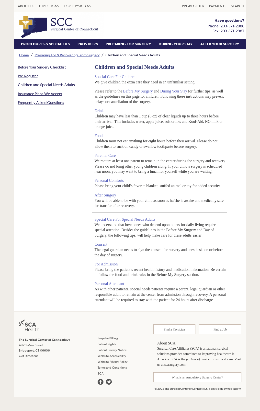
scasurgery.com (174, 379)
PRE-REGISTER (193, 6)
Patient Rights (107, 358)
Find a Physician (174, 344)
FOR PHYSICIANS (77, 6)
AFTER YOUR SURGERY (219, 44)
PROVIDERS (88, 44)
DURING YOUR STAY (176, 44)
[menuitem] (26, 6)
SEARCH (237, 6)
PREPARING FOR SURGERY (128, 44)
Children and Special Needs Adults (47, 85)
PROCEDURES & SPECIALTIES (45, 44)
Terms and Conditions (112, 382)
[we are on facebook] (100, 396)
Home (24, 55)
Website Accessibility (112, 370)
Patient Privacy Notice (112, 364)
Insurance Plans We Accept (40, 94)
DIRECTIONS (49, 6)
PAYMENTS (217, 6)
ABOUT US (26, 6)
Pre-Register (28, 76)
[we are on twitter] (109, 396)
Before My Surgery (139, 91)
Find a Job (220, 344)
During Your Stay (175, 91)
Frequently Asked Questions (41, 103)
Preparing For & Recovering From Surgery (67, 55)
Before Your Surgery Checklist (42, 67)
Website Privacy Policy (112, 376)
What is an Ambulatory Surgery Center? (197, 392)
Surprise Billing (108, 352)
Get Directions (28, 370)
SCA (100, 388)
